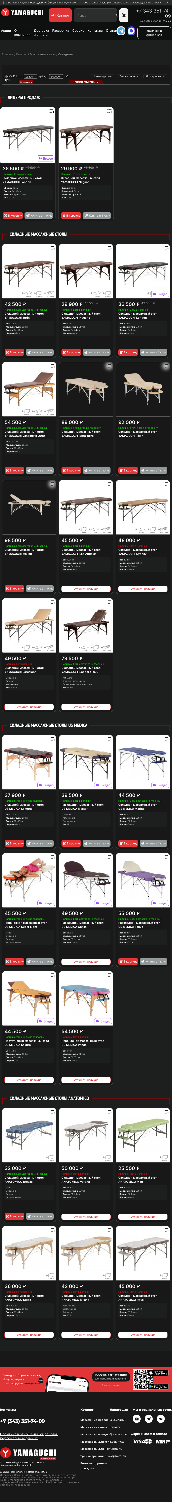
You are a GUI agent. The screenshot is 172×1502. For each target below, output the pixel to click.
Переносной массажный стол (26, 922)
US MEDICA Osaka (74, 926)
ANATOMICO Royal (131, 1299)
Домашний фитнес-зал (154, 33)
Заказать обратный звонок (155, 21)
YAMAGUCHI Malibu (18, 553)
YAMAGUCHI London (17, 182)
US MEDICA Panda (74, 1044)
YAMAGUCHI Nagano (75, 182)
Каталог (115, 1427)
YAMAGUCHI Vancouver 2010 (25, 435)
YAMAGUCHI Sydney (132, 553)
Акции (6, 30)
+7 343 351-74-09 (153, 13)
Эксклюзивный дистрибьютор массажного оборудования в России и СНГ (127, 2)
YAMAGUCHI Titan (130, 435)
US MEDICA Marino (131, 808)
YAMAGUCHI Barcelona (20, 671)
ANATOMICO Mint (130, 1181)
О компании (22, 32)
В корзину (13, 216)
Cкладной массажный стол (137, 431)
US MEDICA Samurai (19, 808)
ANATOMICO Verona (75, 1181)
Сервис (78, 30)
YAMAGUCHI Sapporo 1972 (79, 671)
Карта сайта (118, 1456)
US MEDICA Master (74, 808)
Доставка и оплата (41, 32)
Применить (26, 82)
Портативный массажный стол (27, 1040)
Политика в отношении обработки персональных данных (29, 1436)
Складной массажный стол (22, 178)
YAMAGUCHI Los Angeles (78, 553)
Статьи (111, 30)
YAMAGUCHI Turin (17, 317)
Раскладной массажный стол (82, 804)
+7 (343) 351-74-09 (22, 1421)
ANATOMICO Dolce (18, 1299)
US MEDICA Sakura (18, 1044)
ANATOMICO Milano (75, 1299)
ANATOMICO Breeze (19, 1181)
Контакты (95, 30)
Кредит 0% (117, 1441)
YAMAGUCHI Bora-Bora (77, 435)
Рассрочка (60, 30)
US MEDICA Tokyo (130, 926)
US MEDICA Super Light (21, 926)
